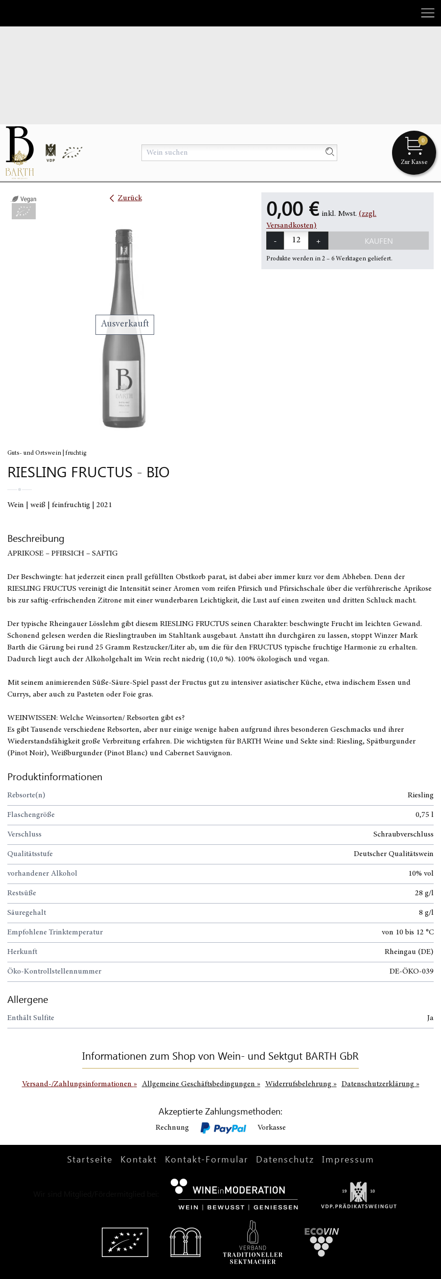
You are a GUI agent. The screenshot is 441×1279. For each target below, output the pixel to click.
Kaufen (379, 240)
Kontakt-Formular (206, 1159)
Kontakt (138, 1159)
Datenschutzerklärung (380, 1084)
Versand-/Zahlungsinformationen (79, 1084)
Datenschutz (285, 1159)
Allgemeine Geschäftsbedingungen (201, 1084)
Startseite (90, 1159)
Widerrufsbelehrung (301, 1084)
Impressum (348, 1159)
